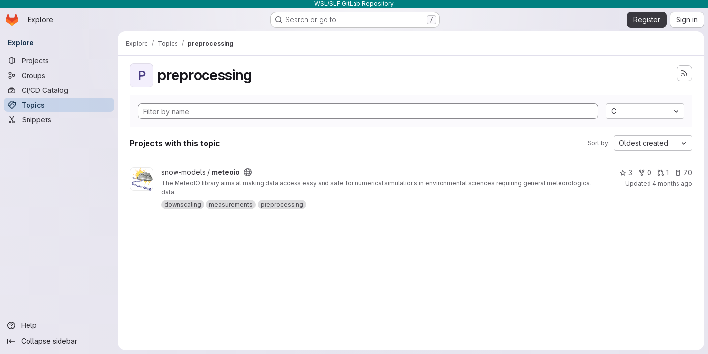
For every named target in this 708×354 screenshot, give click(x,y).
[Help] (59, 325)
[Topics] (59, 105)
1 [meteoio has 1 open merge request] (663, 172)
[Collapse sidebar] (59, 341)
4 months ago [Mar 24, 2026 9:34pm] (672, 183)
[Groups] (59, 75)
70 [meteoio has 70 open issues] (683, 172)
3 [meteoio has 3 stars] (626, 172)
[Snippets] (59, 119)
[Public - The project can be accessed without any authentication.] (248, 172)
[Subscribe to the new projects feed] (684, 73)
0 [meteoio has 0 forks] (644, 172)
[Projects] (59, 60)
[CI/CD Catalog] (59, 90)
